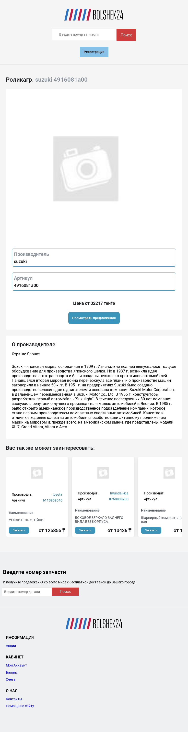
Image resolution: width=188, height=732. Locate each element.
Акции (11, 646)
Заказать (19, 530)
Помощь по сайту (20, 706)
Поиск (126, 35)
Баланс (12, 672)
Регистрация (94, 52)
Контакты (14, 699)
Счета (10, 679)
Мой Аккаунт (16, 665)
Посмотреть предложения (94, 318)
